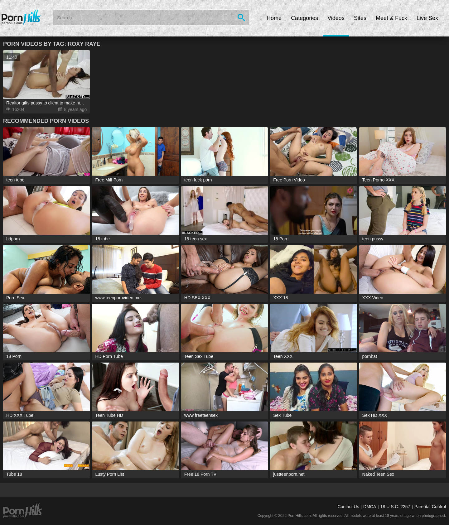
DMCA (369, 506)
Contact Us (348, 506)
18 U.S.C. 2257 (395, 506)
